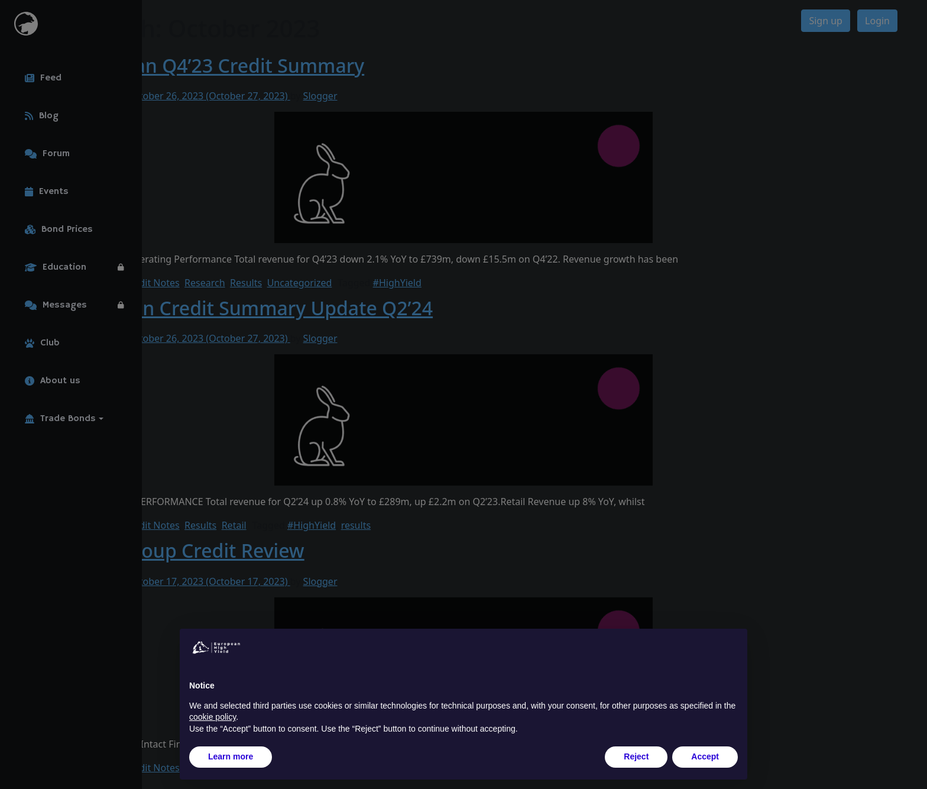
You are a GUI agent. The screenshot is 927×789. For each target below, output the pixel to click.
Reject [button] (636, 756)
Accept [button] (705, 756)
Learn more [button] (230, 756)
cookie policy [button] (212, 717)
